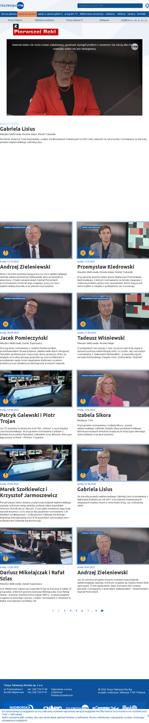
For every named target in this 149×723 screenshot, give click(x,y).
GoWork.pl (56, 692)
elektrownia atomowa (91, 14)
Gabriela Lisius (94, 489)
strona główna (9, 14)
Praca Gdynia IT (74, 20)
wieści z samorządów (49, 14)
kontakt (141, 14)
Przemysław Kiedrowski (105, 267)
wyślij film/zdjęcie (139, 19)
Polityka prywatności (62, 695)
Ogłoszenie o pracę (61, 689)
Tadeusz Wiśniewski (101, 338)
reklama (121, 14)
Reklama (104, 20)
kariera (131, 14)
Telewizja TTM (127, 692)
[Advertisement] (37, 191)
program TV (71, 14)
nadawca (110, 14)
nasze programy (27, 14)
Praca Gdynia (15, 20)
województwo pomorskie (95, 298)
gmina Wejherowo (91, 227)
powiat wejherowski (14, 227)
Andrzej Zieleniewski (102, 572)
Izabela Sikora (94, 415)
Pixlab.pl (141, 692)
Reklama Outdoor (44, 20)
